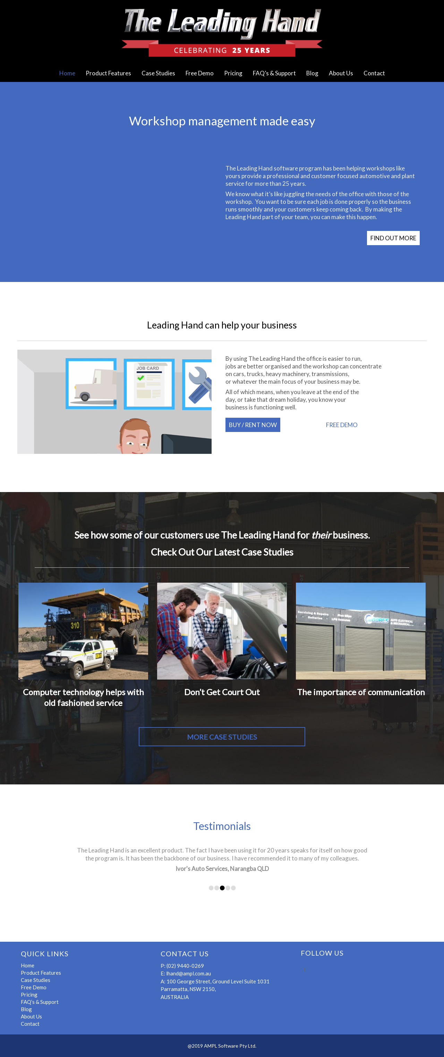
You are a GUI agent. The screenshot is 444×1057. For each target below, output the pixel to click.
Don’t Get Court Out (222, 692)
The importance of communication (361, 692)
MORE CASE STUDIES (222, 737)
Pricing (233, 73)
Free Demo (200, 73)
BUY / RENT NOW (253, 424)
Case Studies (158, 73)
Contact (374, 73)
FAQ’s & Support (274, 73)
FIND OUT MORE (393, 238)
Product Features (108, 73)
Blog (312, 73)
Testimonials (222, 825)
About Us (341, 73)
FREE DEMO (342, 424)
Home (67, 73)
